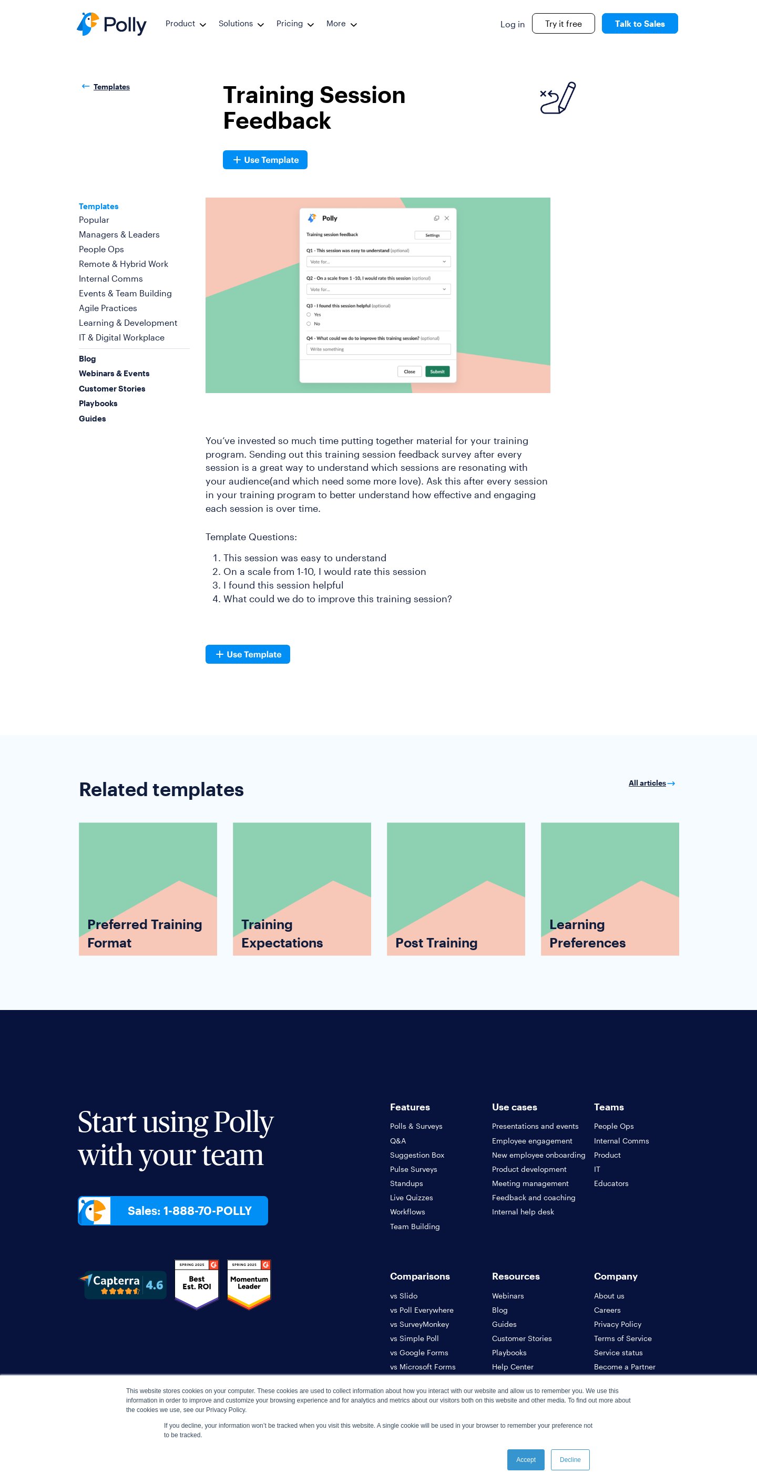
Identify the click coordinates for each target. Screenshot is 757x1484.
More (336, 23)
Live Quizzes (411, 1197)
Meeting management (530, 1183)
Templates (104, 86)
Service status (618, 1352)
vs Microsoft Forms (423, 1366)
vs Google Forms (419, 1352)
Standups (406, 1183)
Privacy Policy (617, 1324)
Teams (609, 1106)
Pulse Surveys (413, 1168)
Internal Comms (111, 278)
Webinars (508, 1295)
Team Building (415, 1226)
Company (616, 1276)
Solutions (236, 23)
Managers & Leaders (119, 234)
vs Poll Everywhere (422, 1309)
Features (410, 1106)
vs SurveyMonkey (419, 1324)
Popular (94, 219)
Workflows (407, 1211)
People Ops (101, 249)
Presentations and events (535, 1125)
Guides (92, 418)
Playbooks (98, 403)
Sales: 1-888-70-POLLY (190, 1210)
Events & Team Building (125, 293)
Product (180, 23)
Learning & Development (128, 322)
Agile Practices (108, 308)
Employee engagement (532, 1140)
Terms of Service (623, 1338)
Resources (516, 1276)
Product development (529, 1168)
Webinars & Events (114, 373)
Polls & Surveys (416, 1125)
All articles (653, 783)
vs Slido (403, 1295)
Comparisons (420, 1276)
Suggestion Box (417, 1154)
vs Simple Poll (414, 1338)
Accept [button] (526, 1460)
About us (609, 1295)
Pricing (290, 23)
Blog (87, 358)
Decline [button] (570, 1460)
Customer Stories (112, 388)
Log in (512, 24)
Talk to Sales (640, 23)
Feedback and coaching (534, 1197)
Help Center (513, 1366)
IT (597, 1168)
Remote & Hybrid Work (123, 264)
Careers (607, 1309)
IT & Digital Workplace (122, 337)
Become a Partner (625, 1366)
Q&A (398, 1140)
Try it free (563, 23)
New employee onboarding (539, 1154)
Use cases (514, 1106)
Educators (611, 1183)
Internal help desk (523, 1211)
